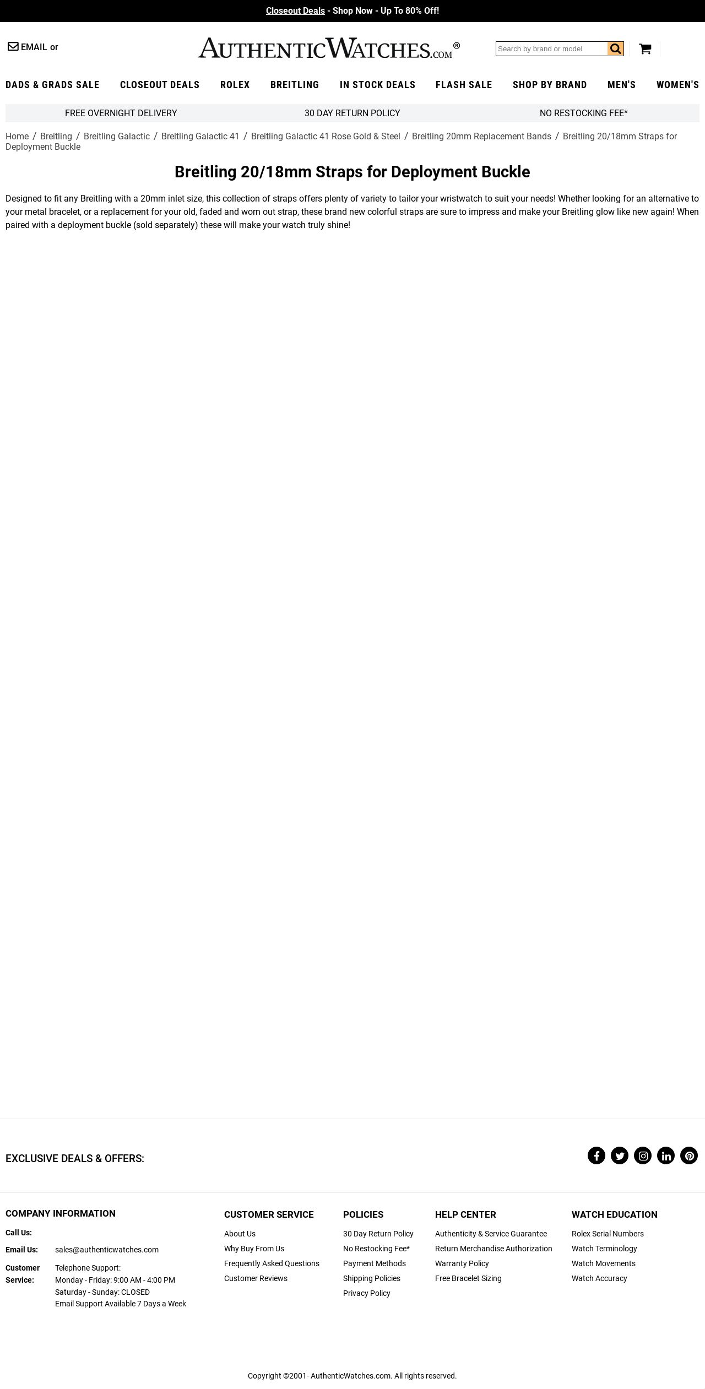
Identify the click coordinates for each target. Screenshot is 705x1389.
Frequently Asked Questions (271, 1263)
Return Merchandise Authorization (493, 1249)
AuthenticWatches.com (329, 47)
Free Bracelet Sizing (468, 1278)
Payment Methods (374, 1263)
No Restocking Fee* (584, 113)
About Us (240, 1234)
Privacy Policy (367, 1293)
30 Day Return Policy (378, 1234)
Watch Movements (604, 1263)
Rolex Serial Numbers (608, 1234)
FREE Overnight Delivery (121, 113)
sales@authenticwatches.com (107, 1250)
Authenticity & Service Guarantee (491, 1234)
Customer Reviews (256, 1278)
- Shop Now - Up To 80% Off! (352, 11)
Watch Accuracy (599, 1278)
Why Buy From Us (254, 1249)
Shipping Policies (371, 1278)
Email (34, 47)
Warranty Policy (462, 1263)
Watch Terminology (604, 1249)
